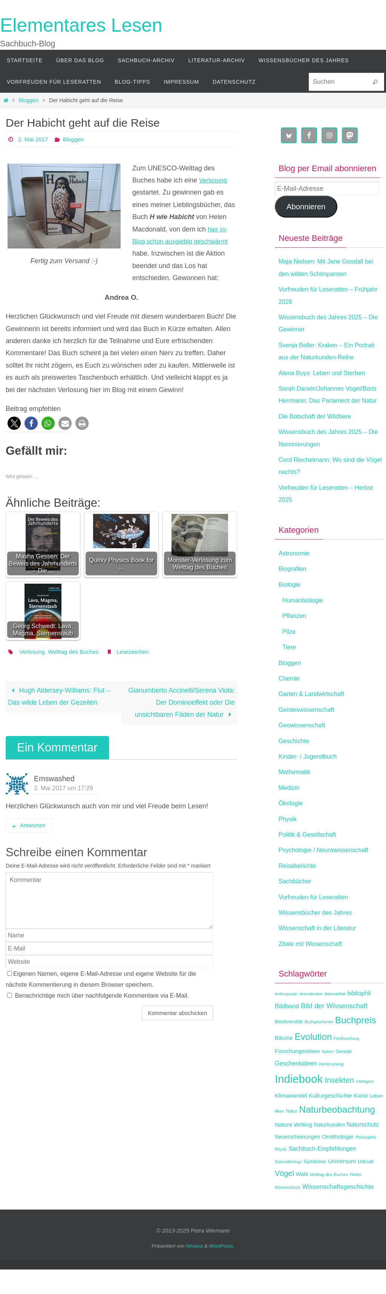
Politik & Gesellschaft (310, 859)
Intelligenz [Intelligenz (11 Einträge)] (365, 1106)
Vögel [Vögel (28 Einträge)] (284, 1198)
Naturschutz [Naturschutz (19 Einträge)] (363, 1148)
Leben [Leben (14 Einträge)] (376, 1120)
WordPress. (221, 1270)
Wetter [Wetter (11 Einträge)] (355, 1199)
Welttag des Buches (76, 652)
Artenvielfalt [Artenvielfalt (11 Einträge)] (334, 1018)
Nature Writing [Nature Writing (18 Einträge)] (293, 1148)
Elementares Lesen (81, 25)
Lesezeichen (138, 652)
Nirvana (194, 1270)
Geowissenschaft (304, 749)
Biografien (294, 593)
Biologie (291, 608)
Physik (289, 843)
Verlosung (214, 180)
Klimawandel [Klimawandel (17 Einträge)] (291, 1120)
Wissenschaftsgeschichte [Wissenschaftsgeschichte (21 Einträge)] (338, 1211)
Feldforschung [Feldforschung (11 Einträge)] (346, 1063)
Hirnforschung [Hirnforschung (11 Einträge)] (331, 1088)
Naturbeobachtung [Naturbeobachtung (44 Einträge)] (337, 1134)
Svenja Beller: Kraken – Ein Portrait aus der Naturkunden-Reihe (323, 357)
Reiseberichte (299, 890)
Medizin (290, 812)
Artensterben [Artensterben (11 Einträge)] (310, 1018)
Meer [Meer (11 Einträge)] (279, 1135)
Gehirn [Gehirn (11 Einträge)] (328, 1076)
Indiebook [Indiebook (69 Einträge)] (299, 1103)
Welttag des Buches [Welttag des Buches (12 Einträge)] (329, 1199)
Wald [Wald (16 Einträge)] (302, 1199)
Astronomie (296, 577)
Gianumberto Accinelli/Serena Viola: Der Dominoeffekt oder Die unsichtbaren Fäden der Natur (181, 703)
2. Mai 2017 (34, 139)
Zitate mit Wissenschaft (314, 968)
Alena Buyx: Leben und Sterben (326, 385)
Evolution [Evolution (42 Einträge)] (313, 1061)
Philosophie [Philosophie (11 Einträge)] (365, 1161)
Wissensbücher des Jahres (319, 937)
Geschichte (295, 765)
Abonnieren (306, 206)
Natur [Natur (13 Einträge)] (291, 1135)
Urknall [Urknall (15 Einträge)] (366, 1185)
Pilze (289, 656)
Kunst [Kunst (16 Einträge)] (361, 1120)
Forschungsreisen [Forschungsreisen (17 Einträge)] (297, 1075)
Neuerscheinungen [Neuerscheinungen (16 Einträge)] (297, 1161)
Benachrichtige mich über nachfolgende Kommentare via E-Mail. (102, 996)
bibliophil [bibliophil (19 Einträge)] (359, 1018)
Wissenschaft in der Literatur (322, 952)
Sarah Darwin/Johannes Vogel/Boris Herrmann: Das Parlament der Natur (320, 413)
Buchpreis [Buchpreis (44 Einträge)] (355, 1044)
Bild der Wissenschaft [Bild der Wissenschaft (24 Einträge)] (334, 1030)
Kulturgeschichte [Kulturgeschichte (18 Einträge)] (330, 1120)
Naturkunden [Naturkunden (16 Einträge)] (329, 1149)
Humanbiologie (305, 625)
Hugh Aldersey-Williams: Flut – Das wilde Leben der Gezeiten (60, 697)
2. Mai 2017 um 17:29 (63, 788)
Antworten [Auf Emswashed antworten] (29, 825)
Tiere (289, 671)
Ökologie (292, 827)
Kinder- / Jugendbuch (311, 781)
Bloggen (28, 100)
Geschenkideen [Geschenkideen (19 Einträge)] (296, 1088)
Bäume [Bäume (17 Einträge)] (284, 1062)
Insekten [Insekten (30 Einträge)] (339, 1104)
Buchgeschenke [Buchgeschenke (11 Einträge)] (319, 1046)
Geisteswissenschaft (309, 734)
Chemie (290, 703)
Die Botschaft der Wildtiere (319, 441)
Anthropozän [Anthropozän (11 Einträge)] (286, 1018)
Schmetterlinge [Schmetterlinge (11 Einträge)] (288, 1186)
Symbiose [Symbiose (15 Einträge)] (314, 1185)
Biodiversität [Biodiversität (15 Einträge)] (289, 1046)
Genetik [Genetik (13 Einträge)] (343, 1076)
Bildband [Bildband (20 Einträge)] (287, 1030)
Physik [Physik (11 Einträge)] (280, 1173)
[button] (14, 423)
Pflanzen (295, 640)
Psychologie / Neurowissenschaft (328, 874)
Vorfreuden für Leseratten (317, 921)
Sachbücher (297, 905)
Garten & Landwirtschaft (315, 718)
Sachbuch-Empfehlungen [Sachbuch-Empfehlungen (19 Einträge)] (322, 1173)
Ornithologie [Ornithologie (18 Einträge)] (338, 1161)
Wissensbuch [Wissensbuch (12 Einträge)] (287, 1212)
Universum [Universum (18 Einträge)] (342, 1185)
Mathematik (296, 796)
